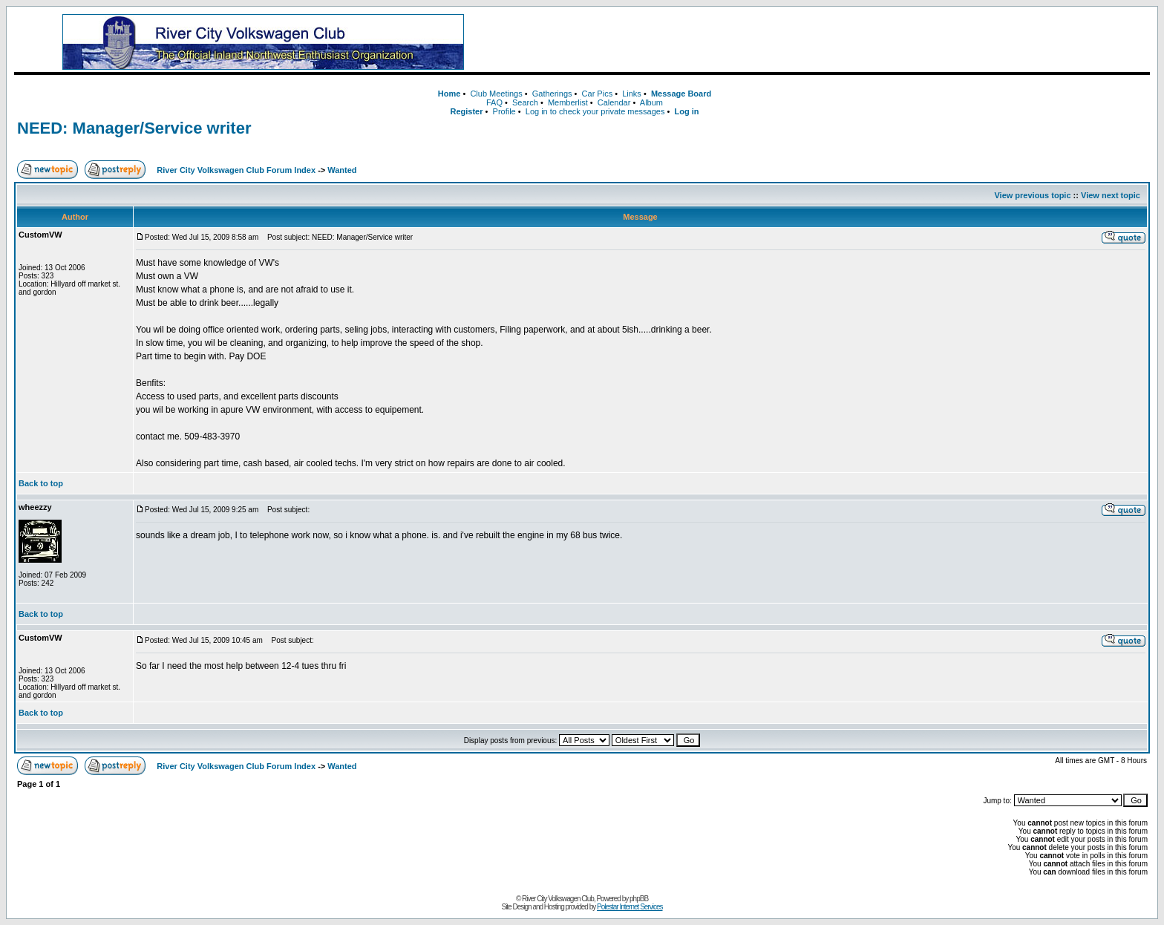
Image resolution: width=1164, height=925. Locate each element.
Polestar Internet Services (630, 907)
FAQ (494, 102)
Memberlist (568, 102)
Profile (504, 111)
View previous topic (1032, 195)
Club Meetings (496, 93)
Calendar (614, 102)
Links (631, 93)
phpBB (639, 899)
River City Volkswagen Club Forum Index (236, 170)
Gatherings (552, 93)
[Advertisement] (834, 42)
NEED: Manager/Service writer (134, 128)
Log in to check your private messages (595, 111)
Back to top (41, 483)
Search (525, 102)
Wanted (341, 170)
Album (651, 102)
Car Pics (597, 93)
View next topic (1110, 195)
